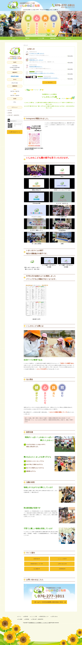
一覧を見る (50, 82)
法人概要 (36, 568)
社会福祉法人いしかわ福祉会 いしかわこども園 (23, 5)
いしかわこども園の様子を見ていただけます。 (48, 78)
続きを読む (70, 55)
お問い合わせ (68, 38)
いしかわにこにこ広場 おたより (36, 53)
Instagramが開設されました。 (36, 66)
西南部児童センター (54, 38)
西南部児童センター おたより (36, 60)
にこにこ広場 (41, 38)
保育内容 (27, 38)
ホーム (13, 38)
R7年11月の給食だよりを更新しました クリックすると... (42, 73)
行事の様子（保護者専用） (14, 115)
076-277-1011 (15, 76)
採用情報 (61, 568)
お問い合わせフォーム (15, 131)
